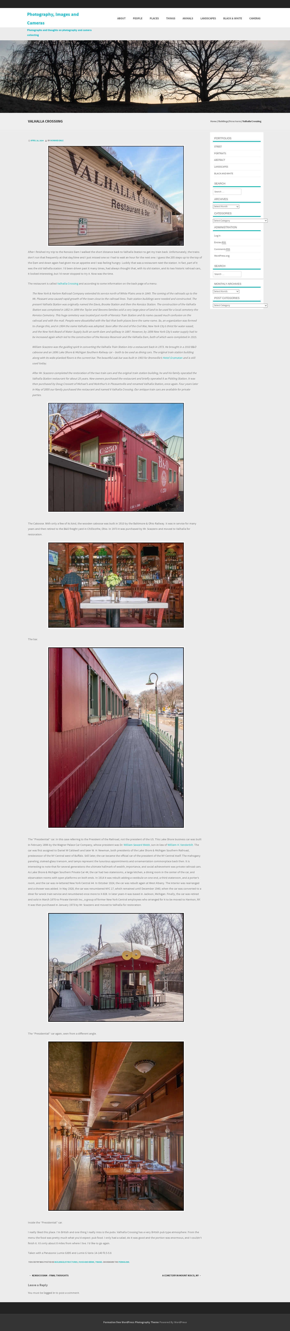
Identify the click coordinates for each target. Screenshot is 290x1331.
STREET (218, 146)
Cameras (254, 18)
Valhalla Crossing (67, 284)
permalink (124, 1262)
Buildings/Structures (229, 121)
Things (170, 18)
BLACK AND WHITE (223, 173)
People (137, 18)
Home (213, 121)
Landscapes (208, 18)
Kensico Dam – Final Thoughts (49, 1275)
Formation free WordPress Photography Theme (131, 1322)
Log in (217, 235)
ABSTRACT (219, 160)
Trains (98, 1262)
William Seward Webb (136, 845)
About (121, 18)
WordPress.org (221, 255)
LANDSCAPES (221, 166)
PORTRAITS (220, 153)
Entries (220, 242)
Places (154, 18)
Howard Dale (56, 140)
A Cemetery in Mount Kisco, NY (181, 1275)
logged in (49, 1293)
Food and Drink (86, 1262)
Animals (188, 18)
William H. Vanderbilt (180, 845)
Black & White (232, 18)
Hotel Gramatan (172, 358)
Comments (222, 249)
